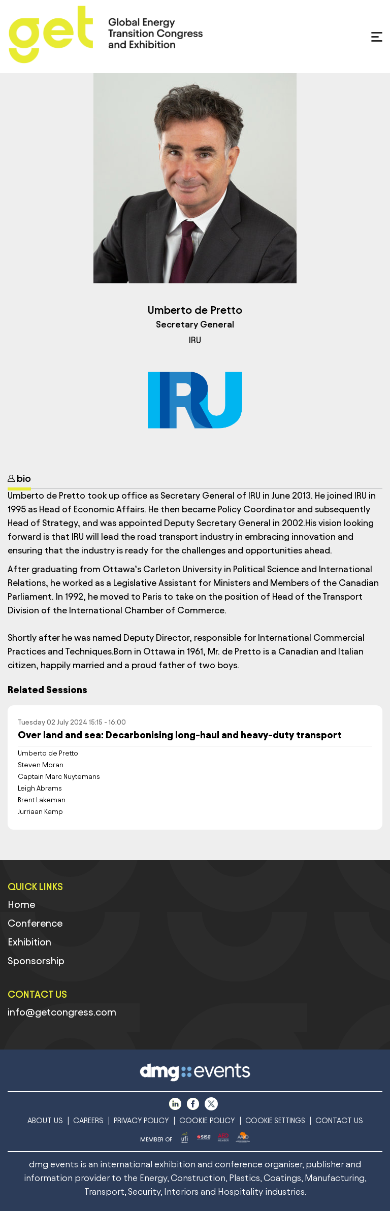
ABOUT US (45, 1120)
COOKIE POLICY (207, 1120)
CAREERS (88, 1120)
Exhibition (29, 941)
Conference (35, 923)
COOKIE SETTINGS (275, 1121)
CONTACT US (339, 1120)
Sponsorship (36, 960)
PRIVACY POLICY (141, 1120)
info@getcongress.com (62, 1012)
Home (21, 904)
